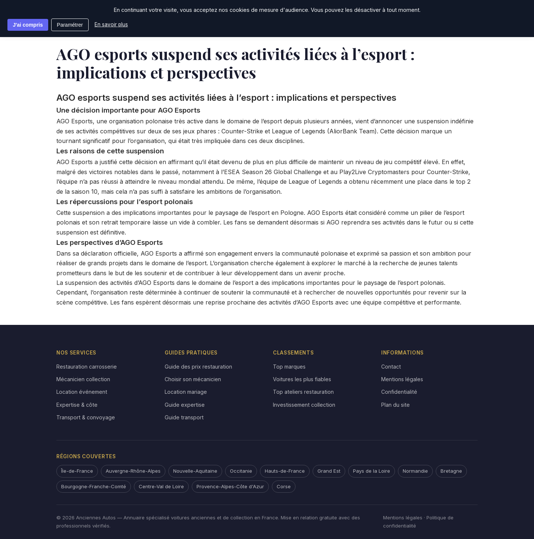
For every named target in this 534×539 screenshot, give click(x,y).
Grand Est (328, 471)
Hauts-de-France (285, 471)
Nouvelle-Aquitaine (195, 471)
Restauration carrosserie (86, 366)
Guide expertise (185, 405)
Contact (391, 366)
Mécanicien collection (83, 379)
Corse (284, 486)
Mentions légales (402, 379)
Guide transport (184, 417)
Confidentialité (399, 392)
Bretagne (451, 471)
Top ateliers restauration (303, 392)
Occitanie (241, 471)
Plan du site (395, 405)
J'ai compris (28, 25)
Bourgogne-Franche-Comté (93, 486)
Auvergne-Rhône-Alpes (133, 471)
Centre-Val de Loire (161, 486)
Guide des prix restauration (198, 366)
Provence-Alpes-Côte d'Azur (230, 486)
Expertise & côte (77, 405)
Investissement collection (304, 405)
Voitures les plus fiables (302, 379)
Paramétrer (70, 25)
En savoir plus (111, 24)
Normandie (415, 471)
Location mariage (186, 392)
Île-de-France (77, 471)
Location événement (81, 392)
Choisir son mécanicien (193, 379)
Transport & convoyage (85, 417)
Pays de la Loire (371, 471)
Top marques (289, 366)
